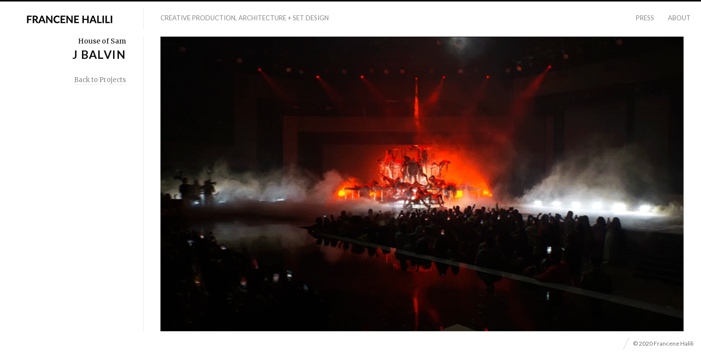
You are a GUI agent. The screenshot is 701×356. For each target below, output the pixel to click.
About (679, 18)
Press (645, 18)
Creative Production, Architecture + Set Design (244, 18)
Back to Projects (100, 80)
